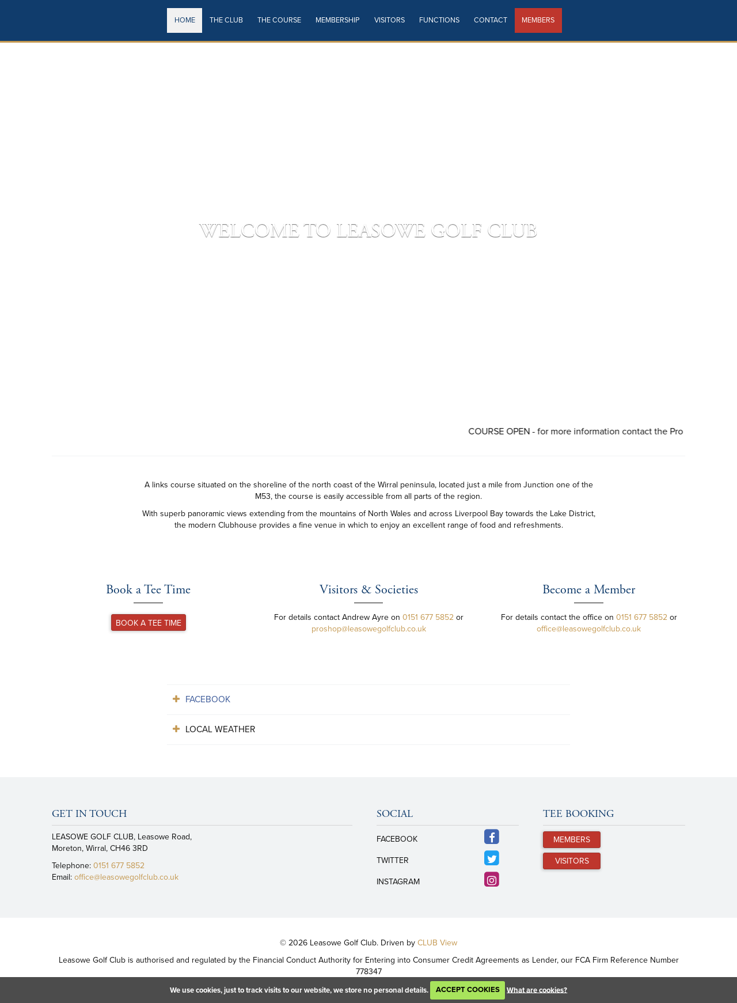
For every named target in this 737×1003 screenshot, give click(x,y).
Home (184, 20)
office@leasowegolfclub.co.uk (589, 629)
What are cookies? (537, 989)
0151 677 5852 (428, 617)
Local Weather (220, 729)
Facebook (207, 699)
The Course (279, 20)
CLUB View (437, 943)
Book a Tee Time (148, 623)
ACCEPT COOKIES (468, 989)
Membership (337, 20)
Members (538, 20)
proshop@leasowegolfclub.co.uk (368, 629)
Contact (490, 20)
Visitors (389, 20)
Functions (439, 20)
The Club (226, 20)
